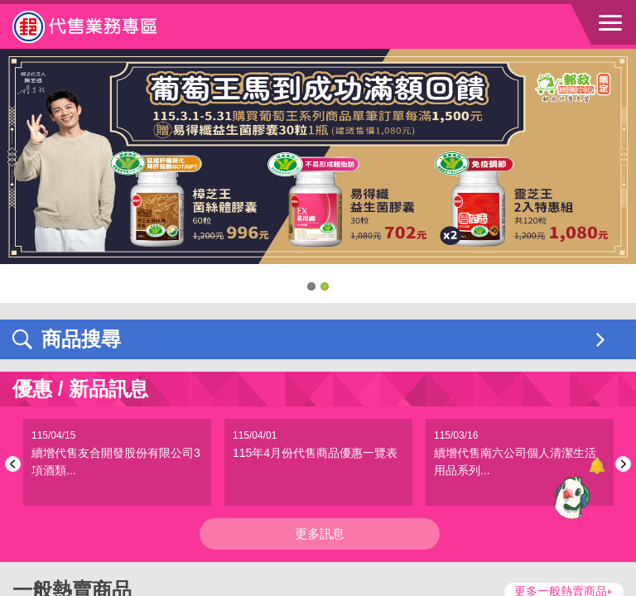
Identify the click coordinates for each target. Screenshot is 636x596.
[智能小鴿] (569, 497)
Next (621, 464)
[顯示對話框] (596, 465)
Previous (15, 464)
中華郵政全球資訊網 (103, 26)
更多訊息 (319, 533)
